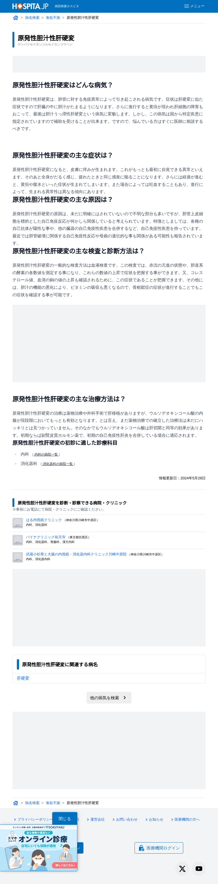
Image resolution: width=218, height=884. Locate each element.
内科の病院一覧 (46, 454)
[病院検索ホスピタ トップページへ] (30, 6)
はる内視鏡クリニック (44, 520)
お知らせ (153, 819)
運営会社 (95, 819)
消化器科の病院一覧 (58, 464)
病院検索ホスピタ (67, 6)
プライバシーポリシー (32, 819)
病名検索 (32, 17)
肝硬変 (23, 678)
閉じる (65, 818)
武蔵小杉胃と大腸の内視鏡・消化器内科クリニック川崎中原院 (76, 554)
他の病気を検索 (109, 697)
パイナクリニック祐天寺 (45, 537)
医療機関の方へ (185, 819)
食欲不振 (53, 17)
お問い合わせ (124, 819)
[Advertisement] (109, 64)
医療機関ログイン (159, 848)
